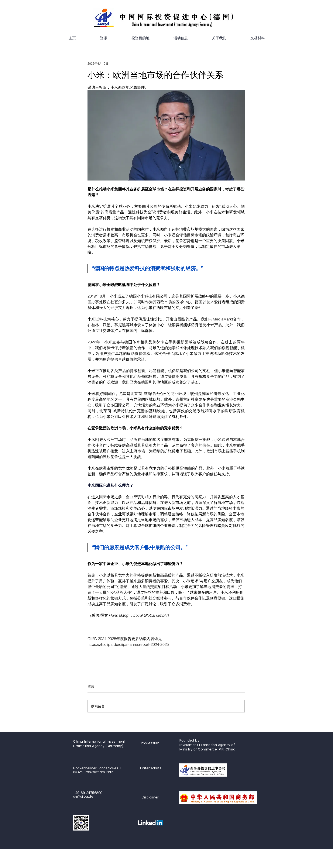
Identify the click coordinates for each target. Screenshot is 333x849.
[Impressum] (150, 743)
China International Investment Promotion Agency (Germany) (99, 743)
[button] (103, 38)
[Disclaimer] (150, 797)
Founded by (189, 740)
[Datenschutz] (150, 768)
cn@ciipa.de (83, 796)
